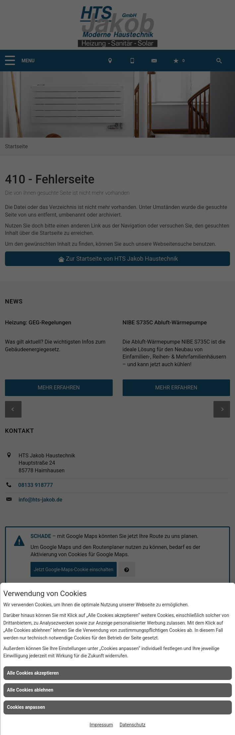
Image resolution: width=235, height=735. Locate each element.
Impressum (101, 724)
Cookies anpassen (26, 707)
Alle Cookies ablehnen (30, 690)
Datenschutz (133, 724)
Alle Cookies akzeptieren (33, 673)
